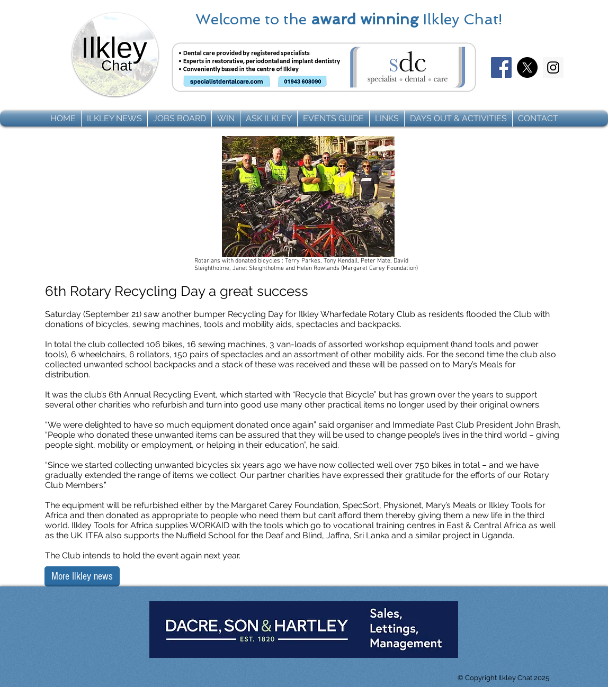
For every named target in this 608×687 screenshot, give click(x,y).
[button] (114, 118)
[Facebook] (501, 67)
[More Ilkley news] (82, 576)
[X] (527, 67)
